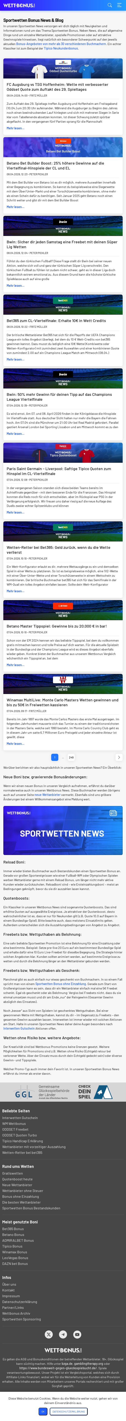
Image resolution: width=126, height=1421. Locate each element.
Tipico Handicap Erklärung (22, 1141)
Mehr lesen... (15, 128)
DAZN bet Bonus (15, 1263)
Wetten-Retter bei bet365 (22, 1152)
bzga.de (67, 1363)
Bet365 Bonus (13, 1229)
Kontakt (8, 1290)
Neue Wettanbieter (17, 1185)
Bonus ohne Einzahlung (20, 1196)
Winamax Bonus (14, 1252)
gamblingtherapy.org (88, 1363)
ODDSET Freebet (15, 1129)
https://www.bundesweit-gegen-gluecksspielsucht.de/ (58, 1368)
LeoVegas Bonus (15, 1258)
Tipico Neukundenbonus (61, 48)
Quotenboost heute (17, 1179)
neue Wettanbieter (48, 795)
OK (43, 1411)
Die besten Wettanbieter (21, 1202)
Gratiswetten (12, 1173)
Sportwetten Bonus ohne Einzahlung (60, 984)
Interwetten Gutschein (19, 1028)
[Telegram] (63, 1334)
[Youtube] (77, 1334)
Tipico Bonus (12, 1246)
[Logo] (63, 1350)
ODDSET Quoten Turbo (19, 1135)
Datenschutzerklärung (19, 1301)
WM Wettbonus (14, 1123)
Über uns (9, 1284)
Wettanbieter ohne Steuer (22, 1190)
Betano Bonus (13, 1234)
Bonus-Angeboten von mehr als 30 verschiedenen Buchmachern (61, 44)
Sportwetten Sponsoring (21, 1319)
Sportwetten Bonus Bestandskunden (31, 1208)
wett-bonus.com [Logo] (25, 5)
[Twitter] (49, 1334)
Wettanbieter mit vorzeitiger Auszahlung (34, 1146)
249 (71, 757)
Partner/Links (13, 1307)
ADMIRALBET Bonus (18, 1240)
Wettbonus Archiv (16, 1313)
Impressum (11, 1296)
